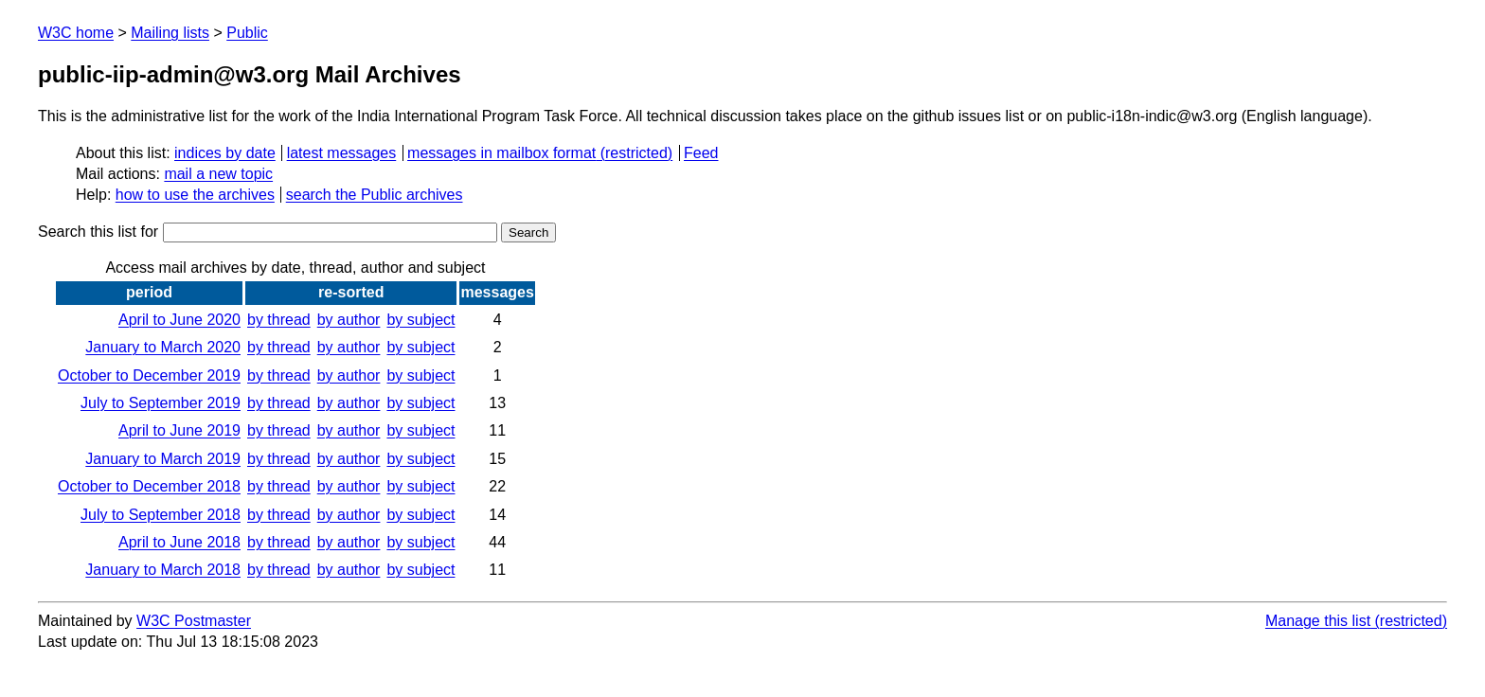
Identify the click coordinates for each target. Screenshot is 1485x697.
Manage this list (1317, 621)
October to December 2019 (149, 375)
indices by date (225, 153)
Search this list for (267, 231)
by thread (279, 320)
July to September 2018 (161, 515)
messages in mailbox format (501, 153)
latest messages (342, 153)
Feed (701, 153)
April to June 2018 (179, 542)
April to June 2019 (179, 430)
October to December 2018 (149, 486)
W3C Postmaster (193, 621)
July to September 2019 (161, 403)
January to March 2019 (163, 459)
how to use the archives (195, 195)
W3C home (76, 33)
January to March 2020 (163, 347)
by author (349, 320)
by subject (420, 320)
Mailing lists (170, 33)
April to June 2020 (179, 320)
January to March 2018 (163, 570)
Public (247, 33)
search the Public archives (374, 195)
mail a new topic (218, 174)
